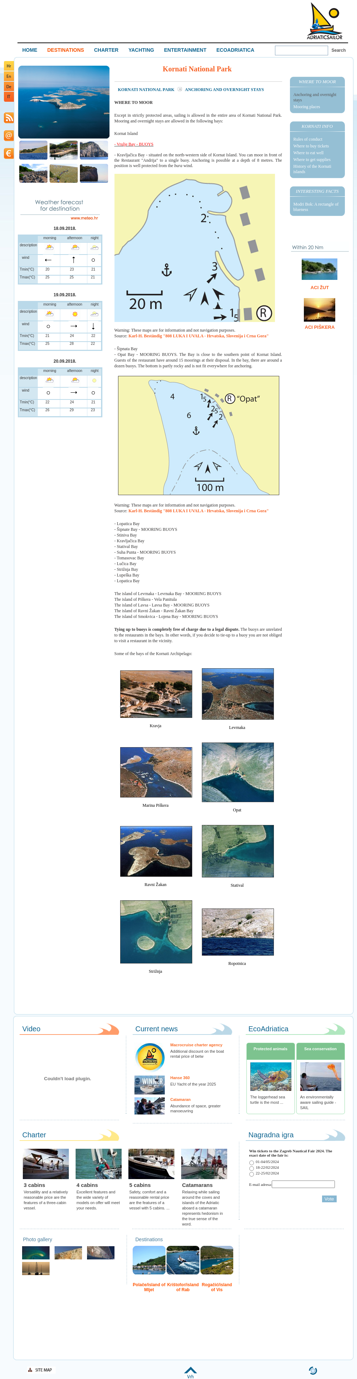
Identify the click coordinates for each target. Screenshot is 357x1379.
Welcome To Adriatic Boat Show (324, 20)
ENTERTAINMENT (185, 50)
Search (339, 50)
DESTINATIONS (65, 50)
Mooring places (307, 106)
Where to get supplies (312, 159)
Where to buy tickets (311, 146)
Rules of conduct (308, 139)
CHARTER (106, 50)
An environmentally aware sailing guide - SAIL (318, 1102)
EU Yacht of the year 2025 (193, 1084)
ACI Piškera (320, 327)
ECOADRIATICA (235, 50)
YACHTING (141, 50)
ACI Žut (320, 287)
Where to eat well (309, 152)
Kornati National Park (147, 89)
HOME (29, 50)
